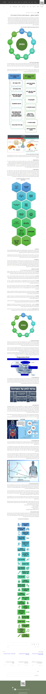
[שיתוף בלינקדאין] (34, 644)
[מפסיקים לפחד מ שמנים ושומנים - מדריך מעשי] (23, 656)
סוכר (27, 6)
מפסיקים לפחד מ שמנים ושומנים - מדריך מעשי (23, 662)
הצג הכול (4, 651)
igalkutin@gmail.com (20, 689)
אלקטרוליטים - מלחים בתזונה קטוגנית (10, 662)
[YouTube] (5, 2)
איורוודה (34, 6)
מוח (10, 6)
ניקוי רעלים (23, 6)
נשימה (38, 6)
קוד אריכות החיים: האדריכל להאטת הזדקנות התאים (37, 662)
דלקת (19, 6)
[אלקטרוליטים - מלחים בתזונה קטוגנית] (9, 656)
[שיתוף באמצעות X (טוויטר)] (36, 644)
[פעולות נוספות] (7, 12)
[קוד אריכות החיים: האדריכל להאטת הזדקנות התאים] (37, 656)
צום (30, 6)
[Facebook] (3, 2)
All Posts (41, 6)
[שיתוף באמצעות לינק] (32, 644)
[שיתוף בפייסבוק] (38, 644)
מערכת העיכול (15, 6)
